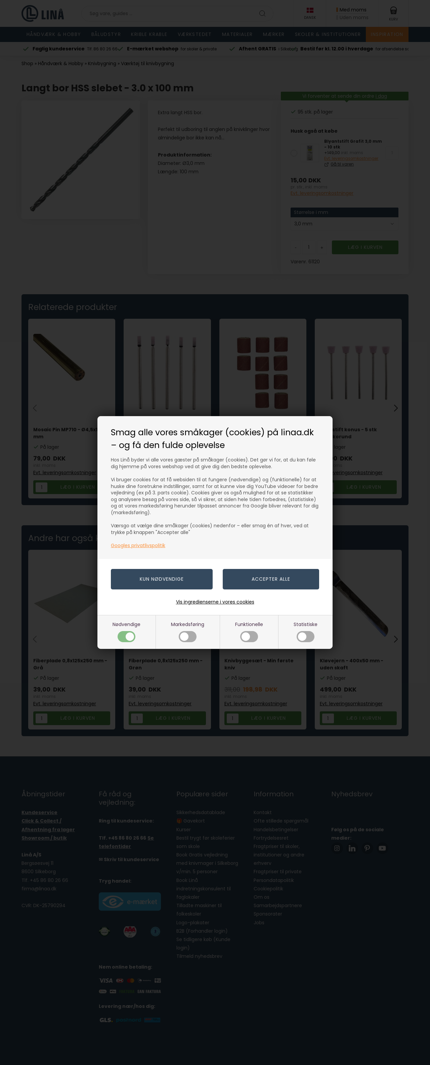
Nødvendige (126, 631)
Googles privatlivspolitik (138, 545)
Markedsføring (187, 631)
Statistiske (305, 631)
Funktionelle (249, 631)
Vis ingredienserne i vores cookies (215, 601)
